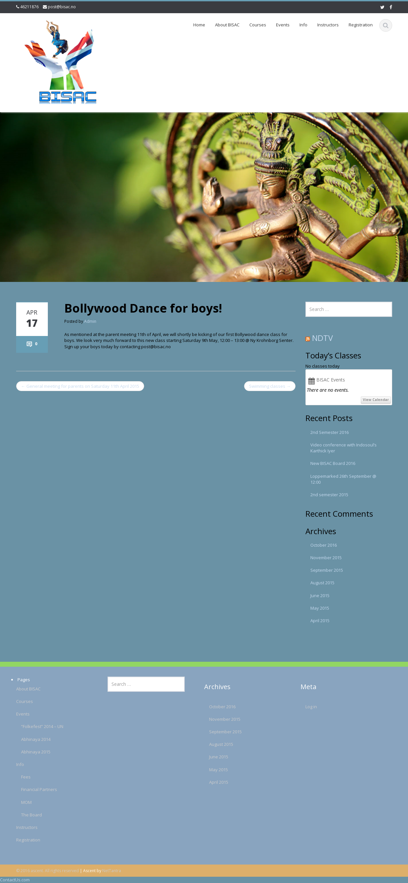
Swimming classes (270, 386)
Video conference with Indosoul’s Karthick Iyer (343, 448)
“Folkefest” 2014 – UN (34, 726)
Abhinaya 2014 (28, 739)
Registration (361, 25)
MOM (18, 802)
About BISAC (227, 25)
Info (303, 25)
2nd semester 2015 (329, 495)
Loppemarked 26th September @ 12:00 (343, 479)
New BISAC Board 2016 (332, 463)
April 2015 (320, 621)
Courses (257, 25)
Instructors (328, 25)
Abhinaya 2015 (28, 752)
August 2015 (322, 583)
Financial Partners (31, 789)
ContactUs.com (15, 880)
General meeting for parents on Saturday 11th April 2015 (80, 386)
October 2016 (323, 545)
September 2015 (326, 570)
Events (283, 25)
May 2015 (319, 608)
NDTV (322, 337)
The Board (23, 815)
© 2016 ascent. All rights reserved (47, 870)
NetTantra (111, 870)
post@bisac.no (62, 7)
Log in (303, 707)
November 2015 (326, 558)
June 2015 (320, 595)
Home (199, 25)
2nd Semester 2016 (329, 432)
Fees (18, 777)
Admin (90, 321)
